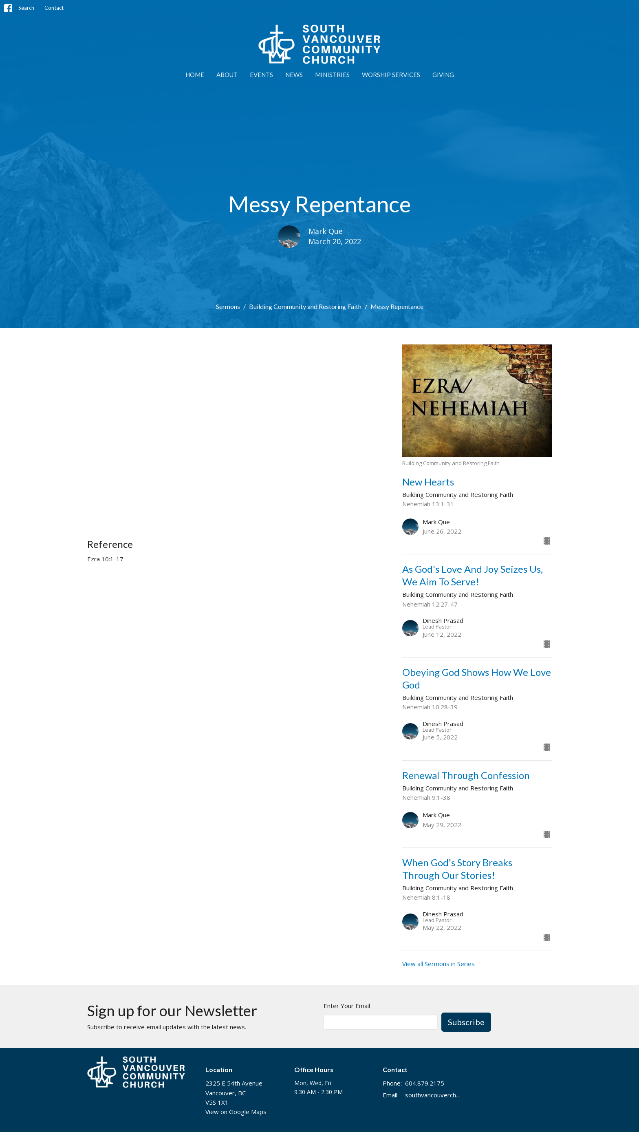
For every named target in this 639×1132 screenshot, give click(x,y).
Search (26, 7)
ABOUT (227, 74)
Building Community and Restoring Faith (305, 306)
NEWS (294, 74)
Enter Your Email (347, 1006)
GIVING (443, 74)
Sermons (228, 306)
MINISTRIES (332, 74)
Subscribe (466, 1022)
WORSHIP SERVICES (391, 74)
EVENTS (261, 74)
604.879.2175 (424, 1083)
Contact (54, 7)
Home (194, 74)
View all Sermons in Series (438, 964)
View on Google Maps (236, 1112)
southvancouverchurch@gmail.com (434, 1095)
